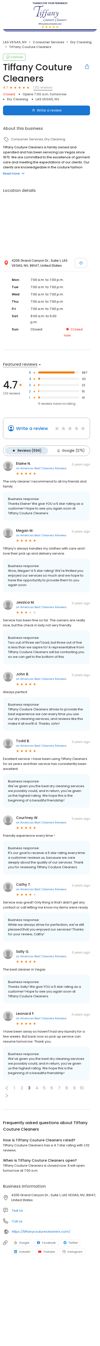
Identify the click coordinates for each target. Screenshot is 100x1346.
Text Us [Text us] (17, 1210)
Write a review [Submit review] (47, 110)
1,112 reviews (42, 87)
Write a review (32, 428)
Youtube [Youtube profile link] (46, 1252)
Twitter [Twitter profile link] (71, 1243)
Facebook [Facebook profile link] (46, 1243)
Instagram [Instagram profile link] (72, 1252)
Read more (13, 173)
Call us (17, 1221)
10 (82, 1088)
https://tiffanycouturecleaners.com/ (41, 1231)
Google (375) (70, 450)
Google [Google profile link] (21, 1243)
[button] (6, 1088)
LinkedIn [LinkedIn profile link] (22, 1252)
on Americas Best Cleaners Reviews (41, 468)
